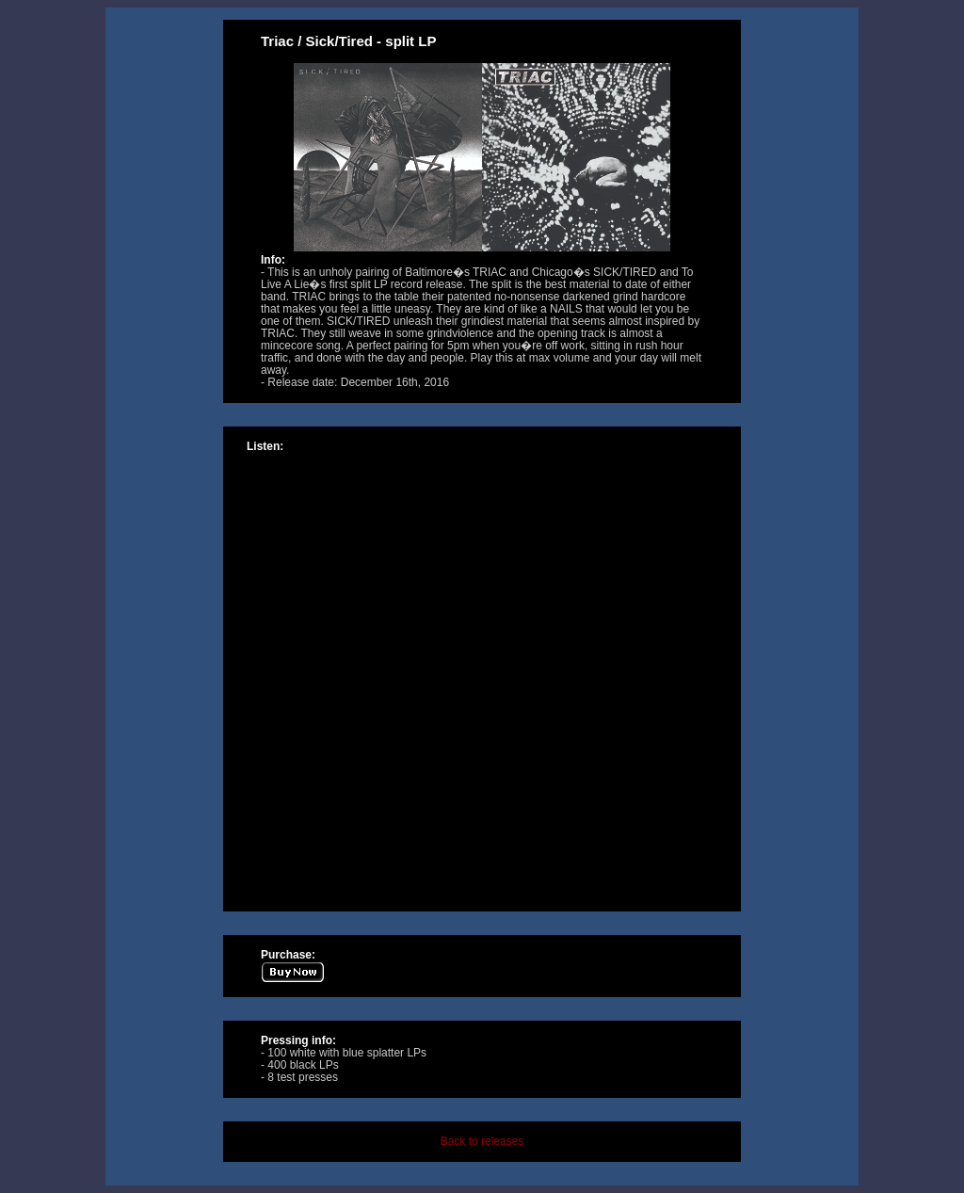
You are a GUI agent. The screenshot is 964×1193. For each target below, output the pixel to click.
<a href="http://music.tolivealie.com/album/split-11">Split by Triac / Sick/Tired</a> (482, 675)
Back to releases (482, 1141)
